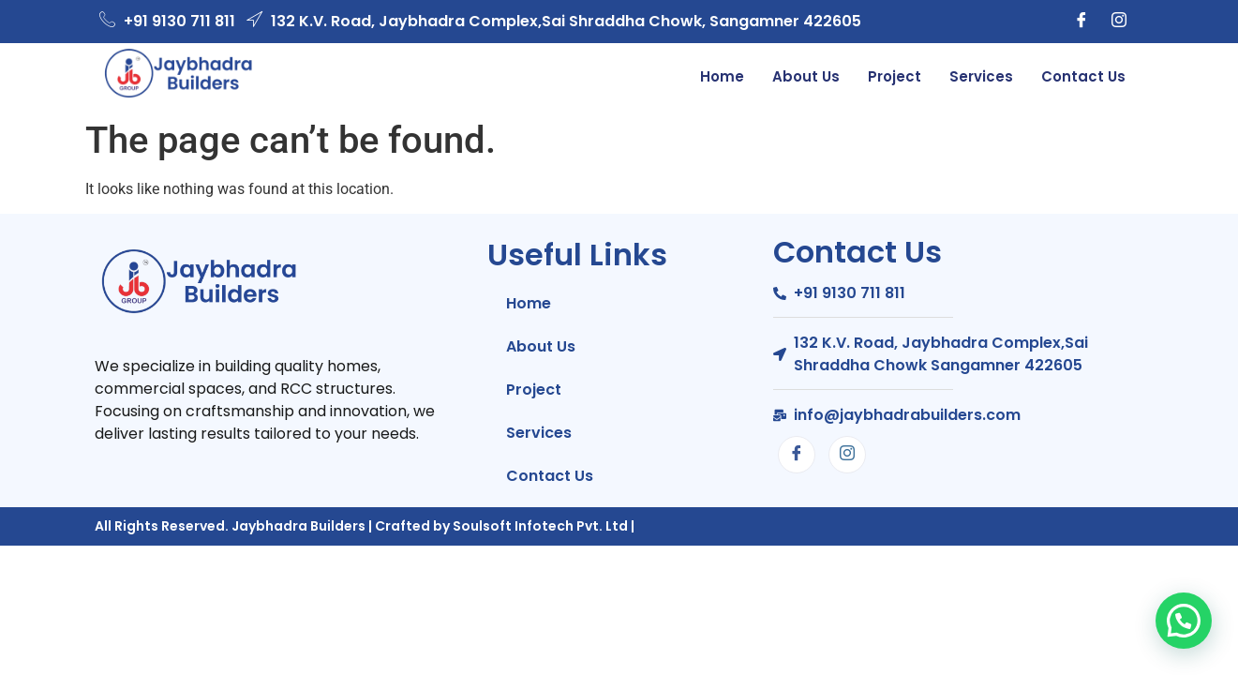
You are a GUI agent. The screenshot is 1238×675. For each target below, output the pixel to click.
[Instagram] (1119, 22)
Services (981, 76)
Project (894, 76)
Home (722, 76)
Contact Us (1083, 76)
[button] (1184, 620)
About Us (806, 76)
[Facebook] (1081, 22)
